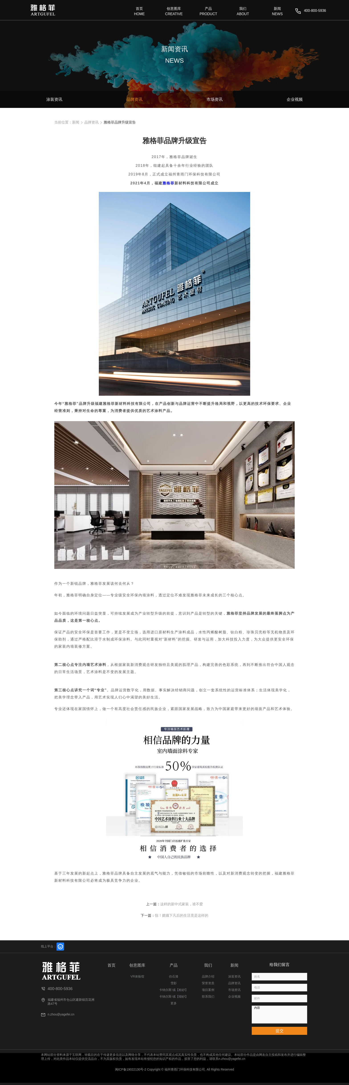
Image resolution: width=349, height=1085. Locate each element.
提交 (280, 1031)
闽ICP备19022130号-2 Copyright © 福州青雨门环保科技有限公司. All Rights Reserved (174, 1069)
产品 (174, 965)
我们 (208, 965)
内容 (279, 1014)
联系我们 (208, 996)
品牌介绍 (208, 976)
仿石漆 (173, 976)
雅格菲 (168, 183)
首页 (112, 965)
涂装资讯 (234, 976)
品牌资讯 (91, 122)
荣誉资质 (208, 983)
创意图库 (137, 965)
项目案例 (208, 990)
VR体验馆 (137, 976)
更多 (173, 1003)
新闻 (75, 122)
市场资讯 (234, 990)
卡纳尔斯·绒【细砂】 (173, 996)
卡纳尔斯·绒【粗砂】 (173, 990)
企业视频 (234, 996)
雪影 (173, 983)
